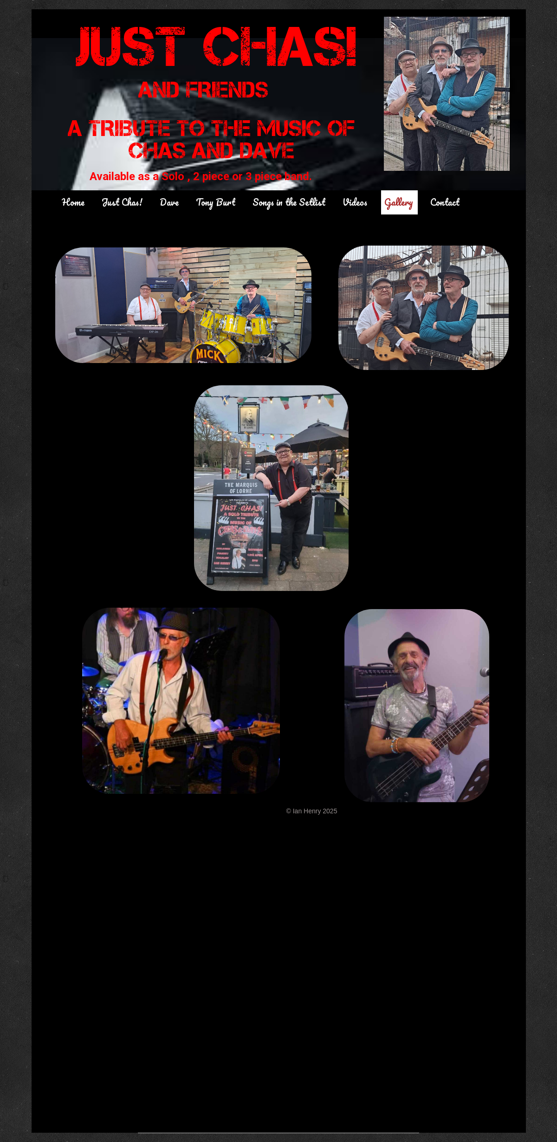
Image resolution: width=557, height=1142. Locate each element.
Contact (445, 202)
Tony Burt (215, 202)
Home (73, 202)
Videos (355, 202)
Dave (169, 202)
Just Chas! (122, 202)
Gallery (398, 202)
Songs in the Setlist (289, 202)
